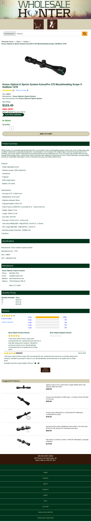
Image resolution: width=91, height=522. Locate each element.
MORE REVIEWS (45, 370)
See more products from (22, 98)
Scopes (25, 41)
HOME (45, 472)
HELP (45, 501)
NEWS (45, 495)
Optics (18, 41)
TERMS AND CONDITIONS (45, 518)
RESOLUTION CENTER (45, 512)
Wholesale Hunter (7, 41)
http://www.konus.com (16, 278)
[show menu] (2, 2)
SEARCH (45, 478)
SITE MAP (45, 506)
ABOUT (45, 484)
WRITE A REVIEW (7, 322)
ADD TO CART (46, 134)
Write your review (22, 90)
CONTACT (45, 489)
